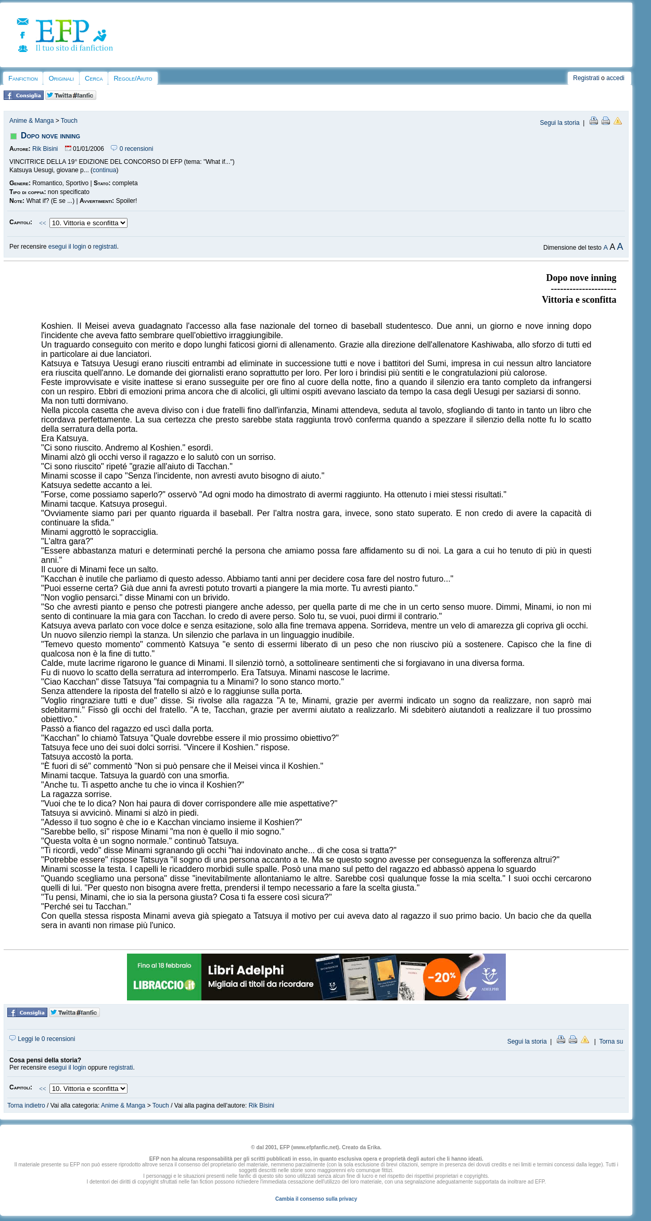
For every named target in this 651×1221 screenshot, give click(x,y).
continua (104, 170)
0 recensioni (132, 148)
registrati (105, 246)
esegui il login (67, 246)
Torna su (611, 1041)
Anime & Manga (31, 120)
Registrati (586, 78)
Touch (69, 120)
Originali (61, 78)
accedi (615, 78)
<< (42, 223)
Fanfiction (22, 78)
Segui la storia (560, 122)
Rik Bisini (45, 148)
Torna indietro (26, 1105)
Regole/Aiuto (132, 78)
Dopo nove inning (50, 135)
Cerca (94, 78)
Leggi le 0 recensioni (42, 1039)
